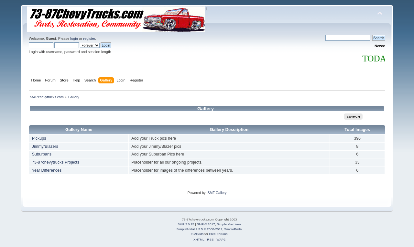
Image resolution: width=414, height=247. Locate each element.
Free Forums (218, 234)
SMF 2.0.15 (186, 224)
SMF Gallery (216, 193)
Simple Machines (229, 224)
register (89, 38)
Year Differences (47, 170)
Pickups (39, 138)
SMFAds (197, 234)
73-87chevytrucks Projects (55, 162)
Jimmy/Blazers (45, 146)
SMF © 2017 (206, 224)
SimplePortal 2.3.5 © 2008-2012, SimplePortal (209, 229)
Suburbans (41, 154)
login (74, 38)
